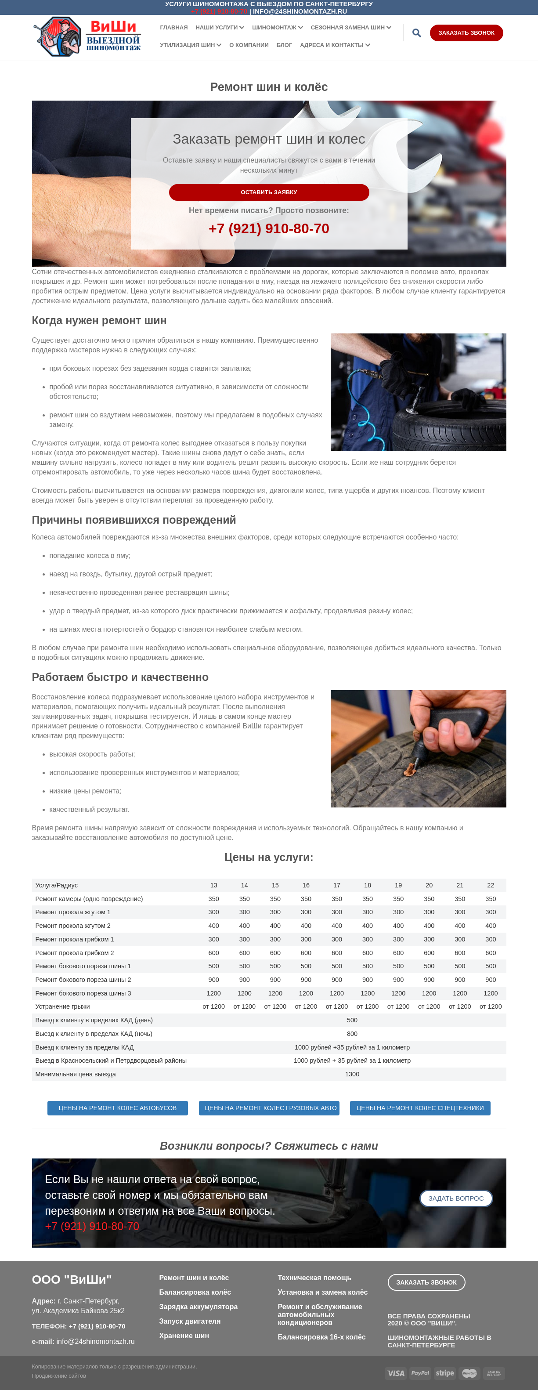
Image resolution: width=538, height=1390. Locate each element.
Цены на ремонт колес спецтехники (420, 1107)
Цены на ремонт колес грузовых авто (271, 1107)
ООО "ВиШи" (72, 1279)
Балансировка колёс (195, 1292)
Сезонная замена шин (348, 27)
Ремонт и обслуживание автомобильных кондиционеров (320, 1314)
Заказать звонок (467, 32)
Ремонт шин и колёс (194, 1277)
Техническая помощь (315, 1277)
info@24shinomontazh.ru (300, 11)
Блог (284, 45)
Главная (174, 27)
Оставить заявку (269, 192)
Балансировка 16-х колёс (322, 1337)
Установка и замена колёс (323, 1292)
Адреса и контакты (331, 45)
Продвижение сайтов (59, 1376)
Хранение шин (184, 1335)
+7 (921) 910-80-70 (219, 11)
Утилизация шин (187, 45)
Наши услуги (216, 27)
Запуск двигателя (190, 1321)
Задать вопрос (456, 1198)
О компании (248, 45)
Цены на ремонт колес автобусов (118, 1107)
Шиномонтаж (274, 27)
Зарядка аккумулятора (198, 1306)
